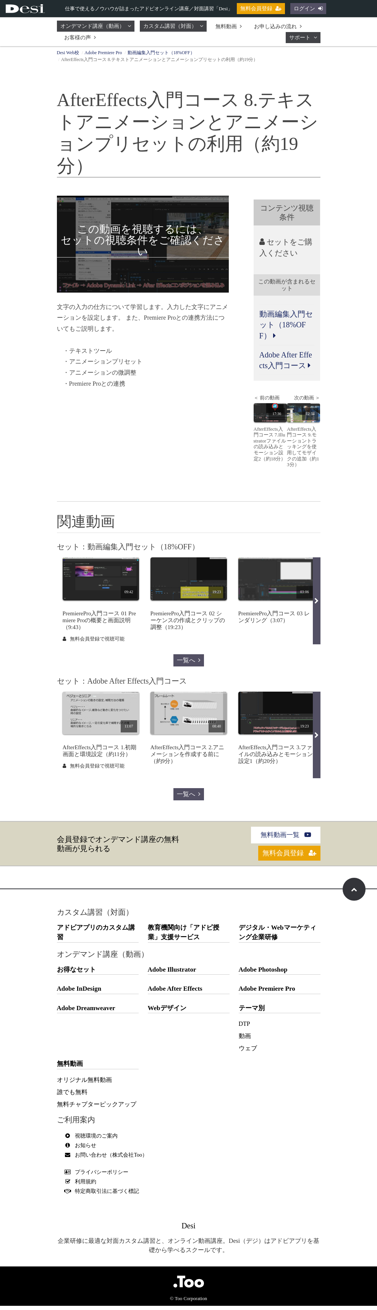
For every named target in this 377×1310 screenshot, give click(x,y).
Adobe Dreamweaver (86, 1012)
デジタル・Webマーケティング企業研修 (277, 936)
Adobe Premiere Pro (103, 52)
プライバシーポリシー (98, 1176)
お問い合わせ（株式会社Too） (108, 1159)
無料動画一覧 (286, 837)
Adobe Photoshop (263, 973)
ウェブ (248, 1052)
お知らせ (82, 1149)
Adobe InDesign (79, 993)
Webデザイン (167, 1012)
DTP (244, 1028)
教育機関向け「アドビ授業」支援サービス (183, 936)
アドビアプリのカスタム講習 (96, 936)
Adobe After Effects (175, 993)
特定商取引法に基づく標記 (103, 1195)
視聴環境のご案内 (93, 1140)
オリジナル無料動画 (84, 1084)
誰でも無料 (72, 1096)
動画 (245, 1040)
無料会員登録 (261, 8)
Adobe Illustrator (172, 973)
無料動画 (228, 26)
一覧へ (189, 662)
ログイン (308, 8)
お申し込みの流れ (278, 26)
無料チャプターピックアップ (96, 1108)
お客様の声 (80, 37)
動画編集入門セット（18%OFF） (161, 52)
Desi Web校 (68, 52)
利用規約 (82, 1186)
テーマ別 (252, 1012)
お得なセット (76, 973)
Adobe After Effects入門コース (285, 361)
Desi (188, 1230)
